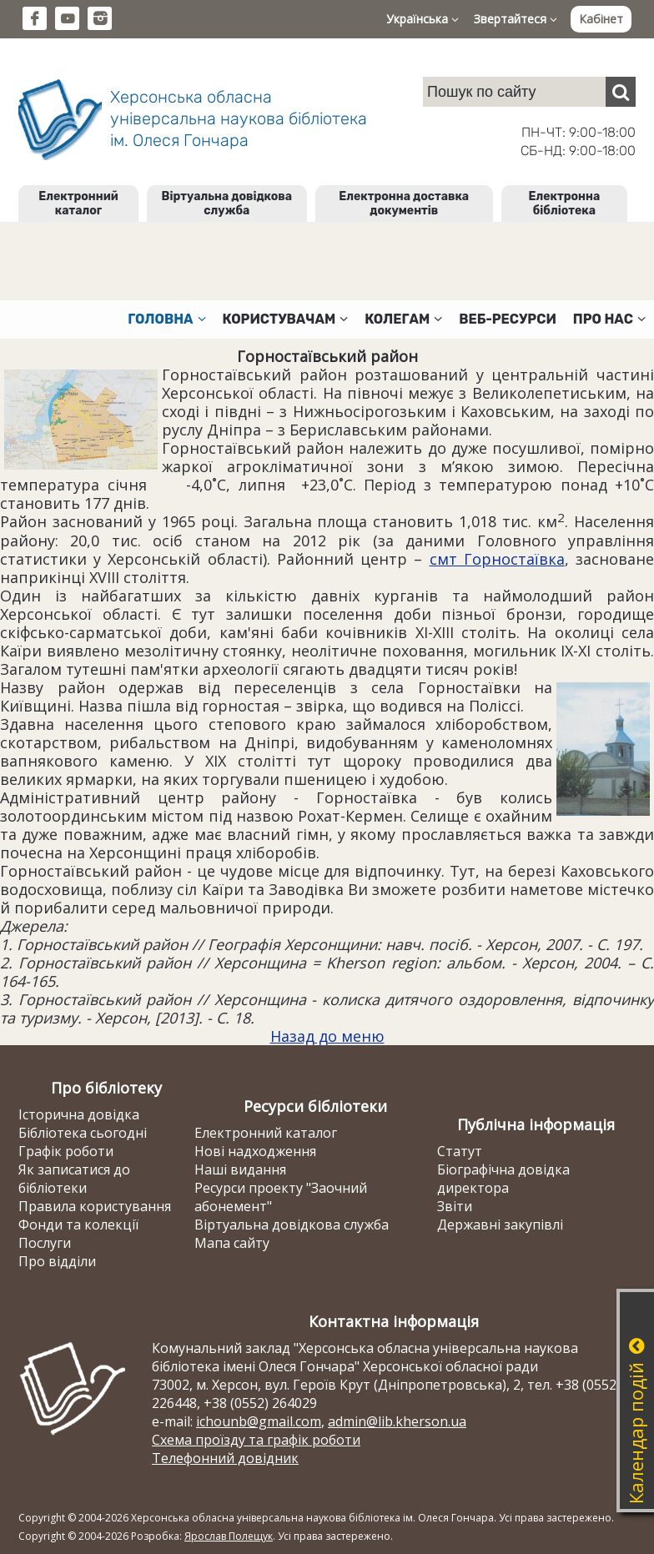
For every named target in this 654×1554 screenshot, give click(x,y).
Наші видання (240, 1169)
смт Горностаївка (497, 559)
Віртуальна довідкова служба (227, 203)
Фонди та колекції (78, 1224)
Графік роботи (65, 1151)
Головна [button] (166, 319)
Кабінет (601, 19)
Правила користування (94, 1206)
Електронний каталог (78, 203)
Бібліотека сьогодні (82, 1133)
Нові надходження (255, 1151)
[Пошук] (621, 92)
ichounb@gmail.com (258, 1421)
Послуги (44, 1243)
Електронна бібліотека (565, 203)
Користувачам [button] (286, 319)
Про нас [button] (609, 319)
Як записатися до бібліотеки (74, 1178)
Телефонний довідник (225, 1458)
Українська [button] (422, 19)
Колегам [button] (403, 319)
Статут (459, 1151)
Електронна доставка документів (404, 203)
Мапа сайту (231, 1243)
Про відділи (57, 1261)
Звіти (454, 1206)
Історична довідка (78, 1114)
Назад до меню (327, 1036)
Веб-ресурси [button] (507, 319)
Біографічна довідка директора (503, 1178)
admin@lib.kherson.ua (397, 1421)
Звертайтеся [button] (515, 19)
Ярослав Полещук (228, 1536)
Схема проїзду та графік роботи (256, 1440)
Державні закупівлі (500, 1224)
